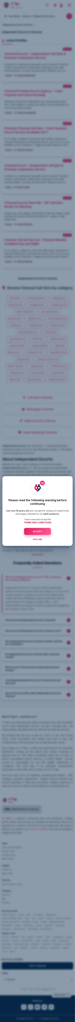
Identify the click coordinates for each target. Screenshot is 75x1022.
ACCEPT (37, 531)
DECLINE (37, 539)
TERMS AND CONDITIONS (37, 522)
